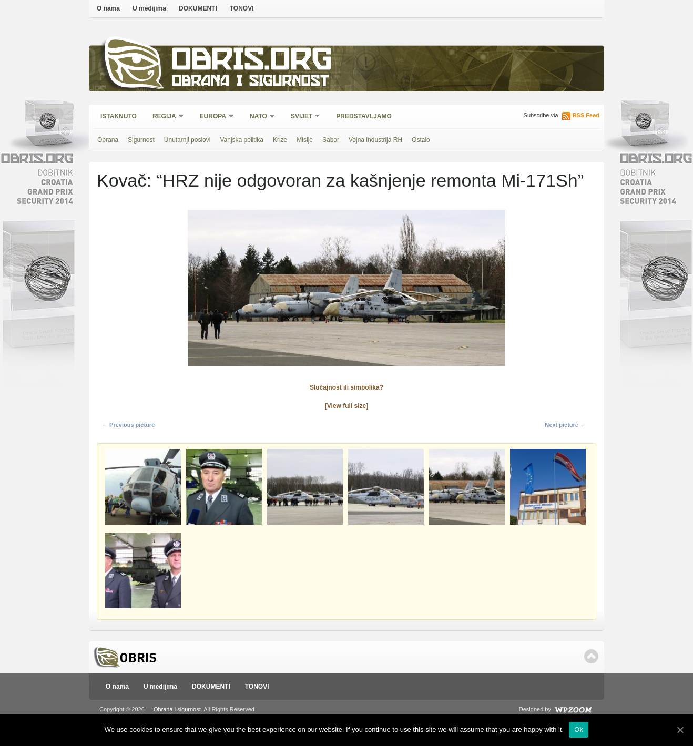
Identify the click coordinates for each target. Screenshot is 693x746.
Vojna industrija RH (375, 140)
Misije (305, 140)
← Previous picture (128, 425)
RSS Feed (586, 115)
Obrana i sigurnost (250, 82)
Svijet (302, 117)
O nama (108, 8)
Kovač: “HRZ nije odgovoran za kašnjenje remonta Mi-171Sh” (340, 180)
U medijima (149, 8)
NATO (259, 117)
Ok (578, 729)
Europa (213, 117)
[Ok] (680, 729)
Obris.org (252, 62)
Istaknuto (118, 116)
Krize (280, 140)
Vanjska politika (241, 140)
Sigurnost (141, 140)
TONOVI (242, 8)
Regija (165, 117)
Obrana (107, 140)
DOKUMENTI (198, 8)
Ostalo (421, 140)
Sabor (330, 140)
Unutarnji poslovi (187, 140)
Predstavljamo (364, 116)
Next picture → (565, 425)
